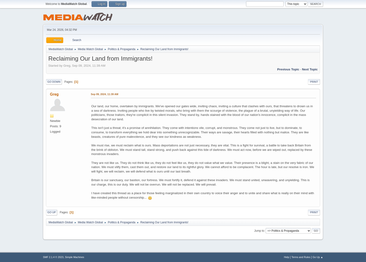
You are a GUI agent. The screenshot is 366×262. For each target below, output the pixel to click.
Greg (54, 94)
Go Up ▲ (318, 257)
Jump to (259, 230)
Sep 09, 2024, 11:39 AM (104, 94)
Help (286, 257)
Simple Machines (74, 257)
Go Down (53, 81)
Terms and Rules (301, 257)
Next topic (310, 69)
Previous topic (288, 69)
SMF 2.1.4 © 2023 (53, 257)
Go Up (51, 212)
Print (314, 81)
